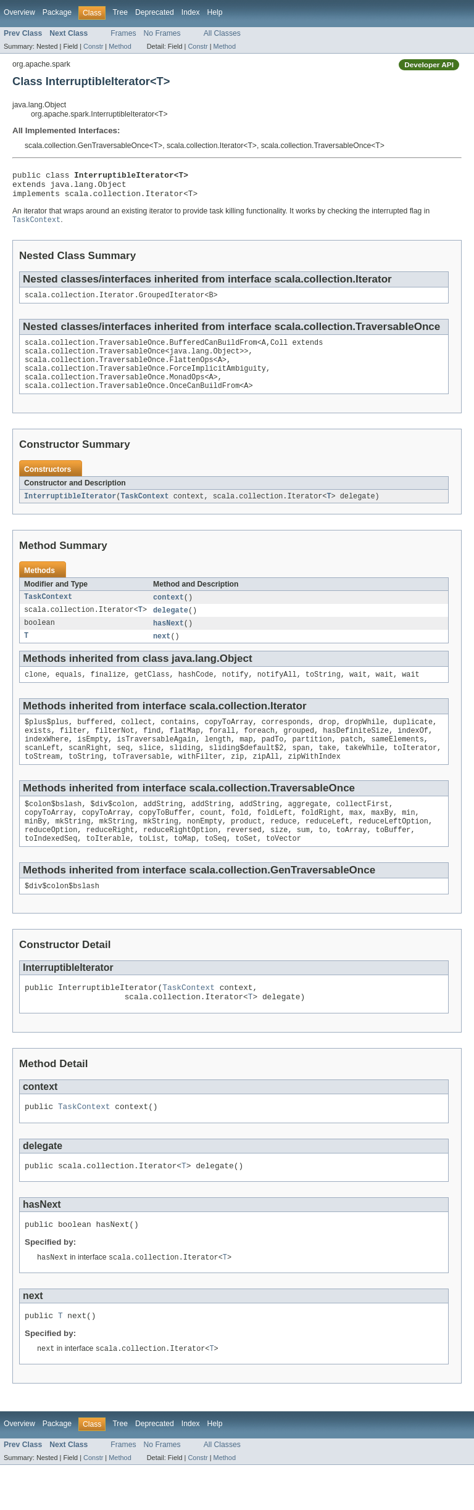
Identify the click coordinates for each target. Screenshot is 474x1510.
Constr (93, 46)
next (161, 654)
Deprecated (154, 12)
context (168, 613)
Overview (19, 12)
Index (190, 12)
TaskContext (144, 511)
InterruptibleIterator (70, 511)
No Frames (162, 33)
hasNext (168, 640)
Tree (120, 12)
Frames (123, 33)
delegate (170, 627)
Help (215, 12)
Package (57, 12)
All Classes (222, 33)
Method (120, 46)
